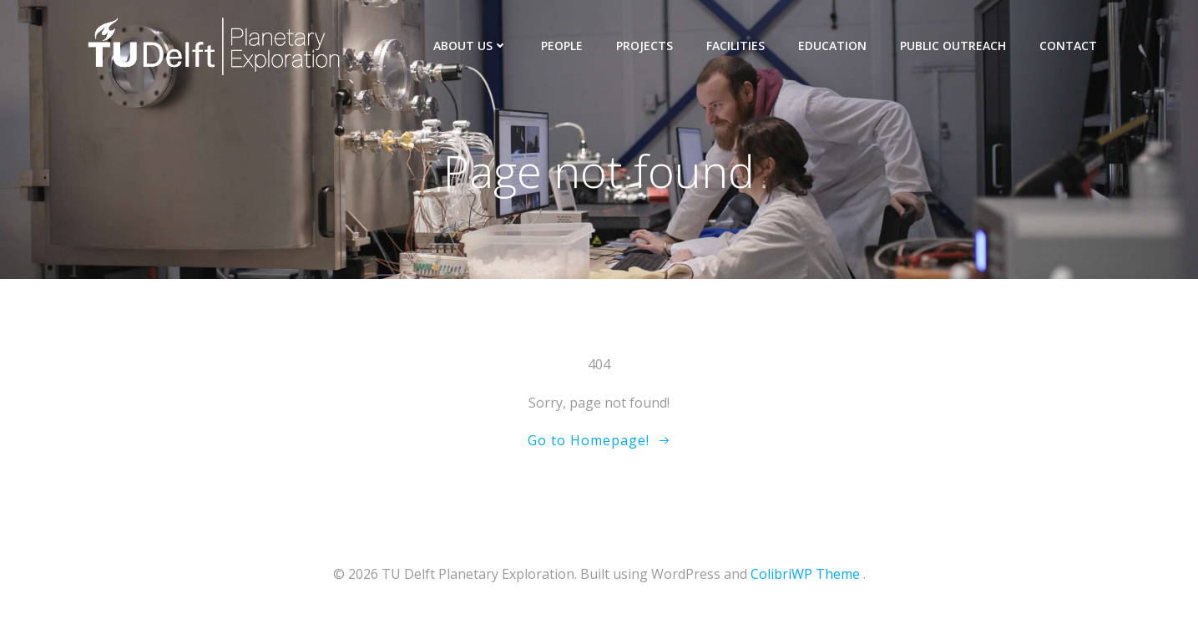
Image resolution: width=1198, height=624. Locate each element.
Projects (644, 45)
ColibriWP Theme (805, 574)
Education (832, 45)
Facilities (735, 45)
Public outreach (953, 45)
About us (470, 45)
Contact (1068, 45)
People (562, 45)
